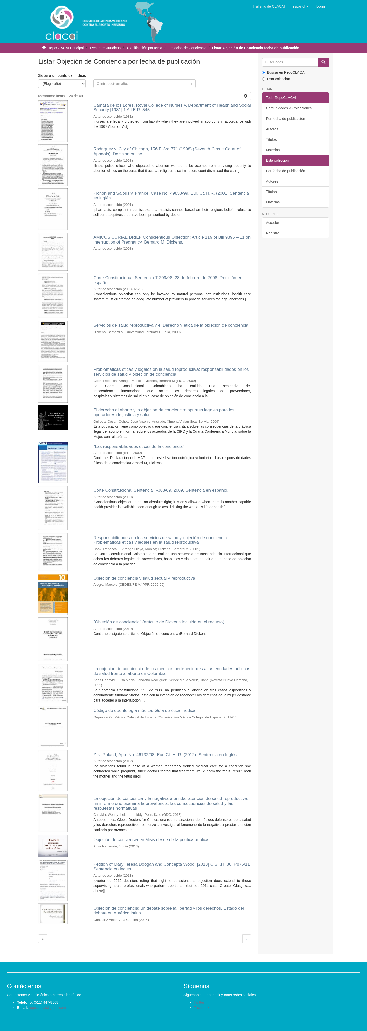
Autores (272, 129)
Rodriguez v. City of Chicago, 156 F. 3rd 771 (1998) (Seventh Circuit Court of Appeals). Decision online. (166, 151)
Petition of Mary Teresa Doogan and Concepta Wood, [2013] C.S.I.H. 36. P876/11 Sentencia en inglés (171, 867)
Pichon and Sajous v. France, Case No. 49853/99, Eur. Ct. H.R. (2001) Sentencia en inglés (171, 195)
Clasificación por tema (144, 48)
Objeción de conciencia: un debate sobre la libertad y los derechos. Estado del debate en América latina (168, 910)
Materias (273, 150)
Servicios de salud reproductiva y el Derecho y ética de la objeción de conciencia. (171, 325)
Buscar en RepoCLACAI (284, 72)
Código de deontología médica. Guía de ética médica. (144, 710)
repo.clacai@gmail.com (47, 1007)
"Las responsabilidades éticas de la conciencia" (138, 446)
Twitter (199, 1002)
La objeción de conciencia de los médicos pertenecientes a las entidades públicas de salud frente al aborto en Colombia (171, 671)
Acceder (272, 223)
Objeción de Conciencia (187, 48)
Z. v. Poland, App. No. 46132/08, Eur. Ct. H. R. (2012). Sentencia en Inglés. (165, 754)
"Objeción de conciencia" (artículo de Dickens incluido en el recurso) (158, 622)
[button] (300, 6)
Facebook (201, 1007)
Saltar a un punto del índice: (62, 75)
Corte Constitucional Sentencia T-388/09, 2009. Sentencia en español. (160, 490)
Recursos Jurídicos (105, 48)
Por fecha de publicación (285, 119)
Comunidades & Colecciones (289, 108)
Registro (272, 233)
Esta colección (276, 79)
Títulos (271, 139)
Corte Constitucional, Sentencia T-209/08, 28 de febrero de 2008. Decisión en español (167, 280)
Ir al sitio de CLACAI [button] (269, 6)
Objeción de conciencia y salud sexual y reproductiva (144, 578)
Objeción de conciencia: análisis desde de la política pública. (151, 839)
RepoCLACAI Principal (66, 48)
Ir (191, 84)
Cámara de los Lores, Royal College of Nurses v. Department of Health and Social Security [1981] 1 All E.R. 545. (172, 107)
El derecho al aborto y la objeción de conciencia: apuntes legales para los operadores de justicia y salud (163, 412)
